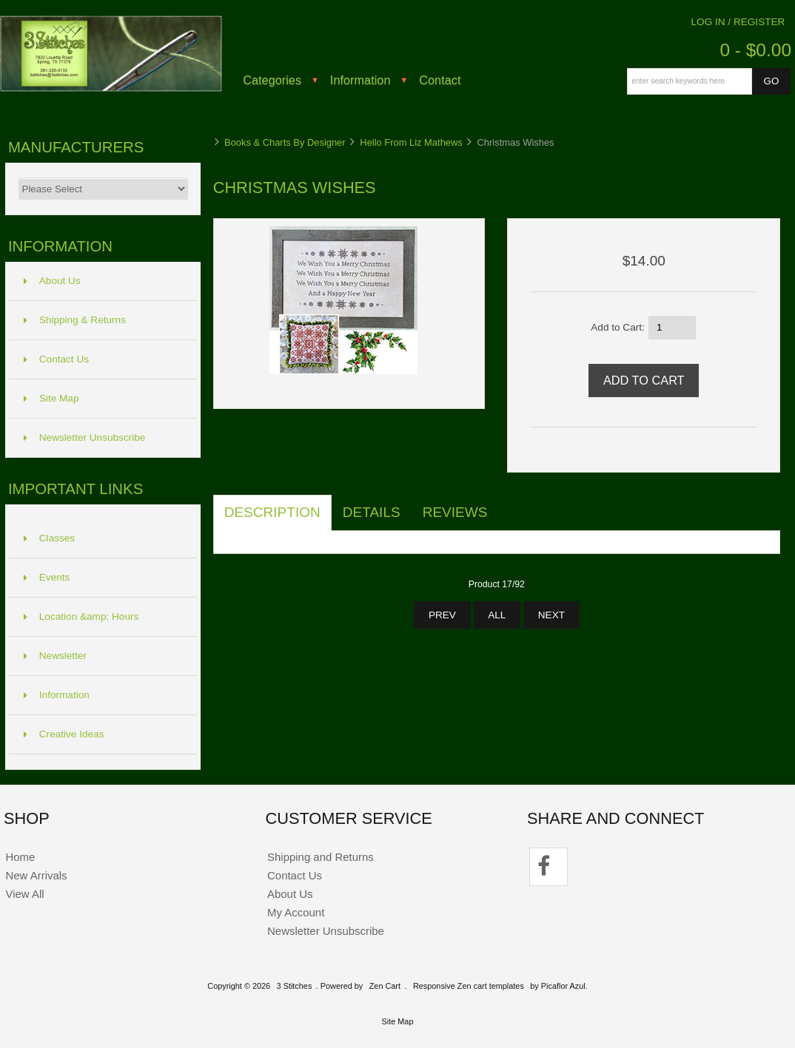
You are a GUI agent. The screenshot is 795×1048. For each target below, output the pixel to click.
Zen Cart (384, 985)
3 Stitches (294, 985)
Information (360, 80)
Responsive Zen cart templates (468, 985)
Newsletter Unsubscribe (85, 437)
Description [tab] (272, 512)
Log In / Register (738, 21)
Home (20, 857)
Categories (272, 80)
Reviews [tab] (455, 512)
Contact (439, 80)
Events (47, 577)
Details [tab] (371, 512)
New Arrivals (36, 875)
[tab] (509, 504)
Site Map (51, 398)
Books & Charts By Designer (285, 142)
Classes (49, 538)
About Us (52, 280)
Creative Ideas (64, 734)
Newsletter (55, 655)
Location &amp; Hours (81, 616)
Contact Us (56, 359)
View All (24, 894)
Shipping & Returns (75, 319)
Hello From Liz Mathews (411, 142)
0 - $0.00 (755, 50)
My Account (295, 912)
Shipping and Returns (320, 857)
